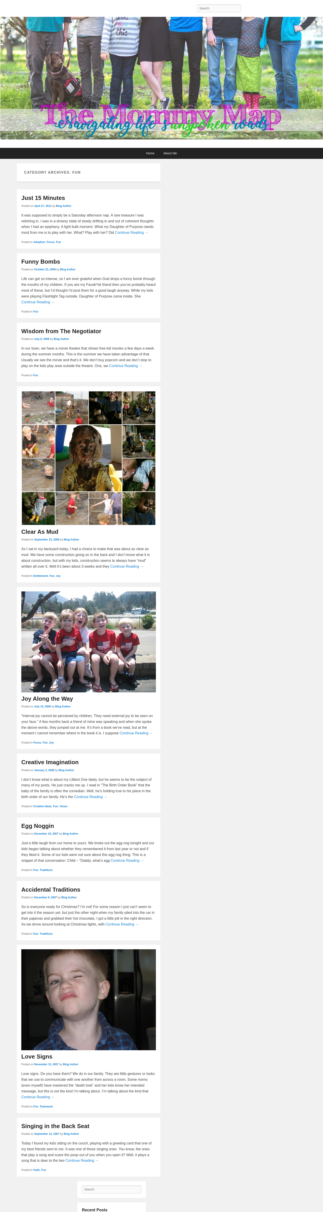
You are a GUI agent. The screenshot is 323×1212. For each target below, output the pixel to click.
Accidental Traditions (50, 889)
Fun (58, 242)
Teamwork (46, 1106)
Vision (63, 806)
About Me (170, 153)
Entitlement (40, 576)
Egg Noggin (37, 826)
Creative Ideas (42, 806)
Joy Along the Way (47, 698)
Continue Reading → (131, 232)
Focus (51, 242)
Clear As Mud (39, 531)
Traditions (46, 870)
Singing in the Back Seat (55, 1126)
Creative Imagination (50, 762)
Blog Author (63, 206)
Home (150, 153)
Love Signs (36, 1056)
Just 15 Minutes (43, 198)
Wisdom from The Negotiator (61, 331)
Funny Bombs (40, 261)
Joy (58, 576)
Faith (36, 1170)
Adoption (39, 242)
